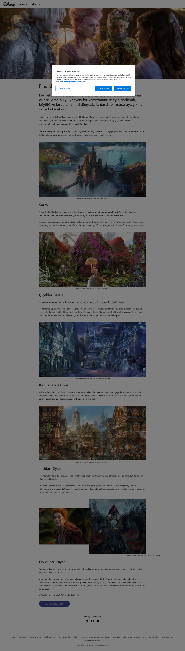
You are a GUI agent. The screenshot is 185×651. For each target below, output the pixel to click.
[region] (93, 80)
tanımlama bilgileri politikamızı (70, 81)
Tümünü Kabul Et (123, 89)
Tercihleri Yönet (64, 89)
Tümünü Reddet (103, 89)
